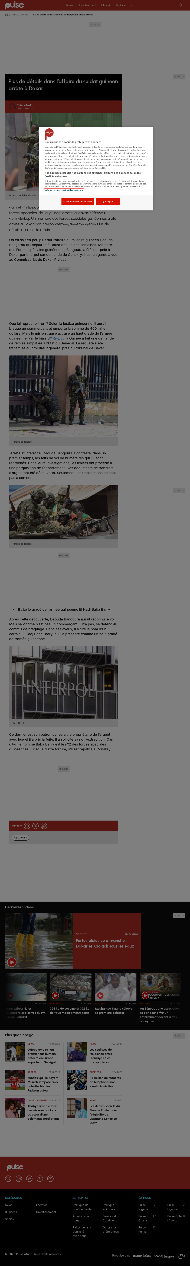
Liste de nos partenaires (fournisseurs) (63, 190)
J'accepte (108, 201)
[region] (96, 169)
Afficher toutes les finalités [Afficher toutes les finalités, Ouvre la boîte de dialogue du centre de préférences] (77, 201)
